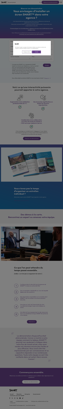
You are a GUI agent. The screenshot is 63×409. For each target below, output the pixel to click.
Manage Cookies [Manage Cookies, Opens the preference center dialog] (26, 51)
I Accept (36, 51)
